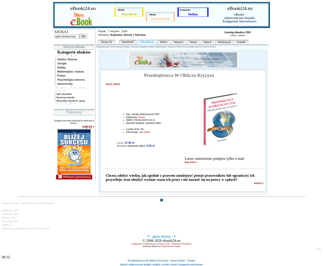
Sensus (193, 42)
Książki (177, 246)
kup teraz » (191, 162)
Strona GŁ (106, 42)
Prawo (61, 75)
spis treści (144, 132)
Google (61, 63)
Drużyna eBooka (74, 47)
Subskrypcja (224, 42)
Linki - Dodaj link (172, 244)
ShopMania (166, 246)
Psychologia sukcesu (70, 79)
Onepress (178, 42)
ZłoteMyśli (128, 42)
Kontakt (241, 42)
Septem (207, 42)
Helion (163, 42)
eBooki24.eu (83, 8)
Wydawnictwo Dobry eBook (109, 47)
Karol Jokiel (113, 84)
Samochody (64, 83)
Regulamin (137, 244)
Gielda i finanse (66, 59)
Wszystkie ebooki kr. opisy (70, 101)
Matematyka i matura (70, 71)
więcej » (259, 183)
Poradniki (186, 244)
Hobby (61, 67)
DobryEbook (147, 42)
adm (318, 249)
